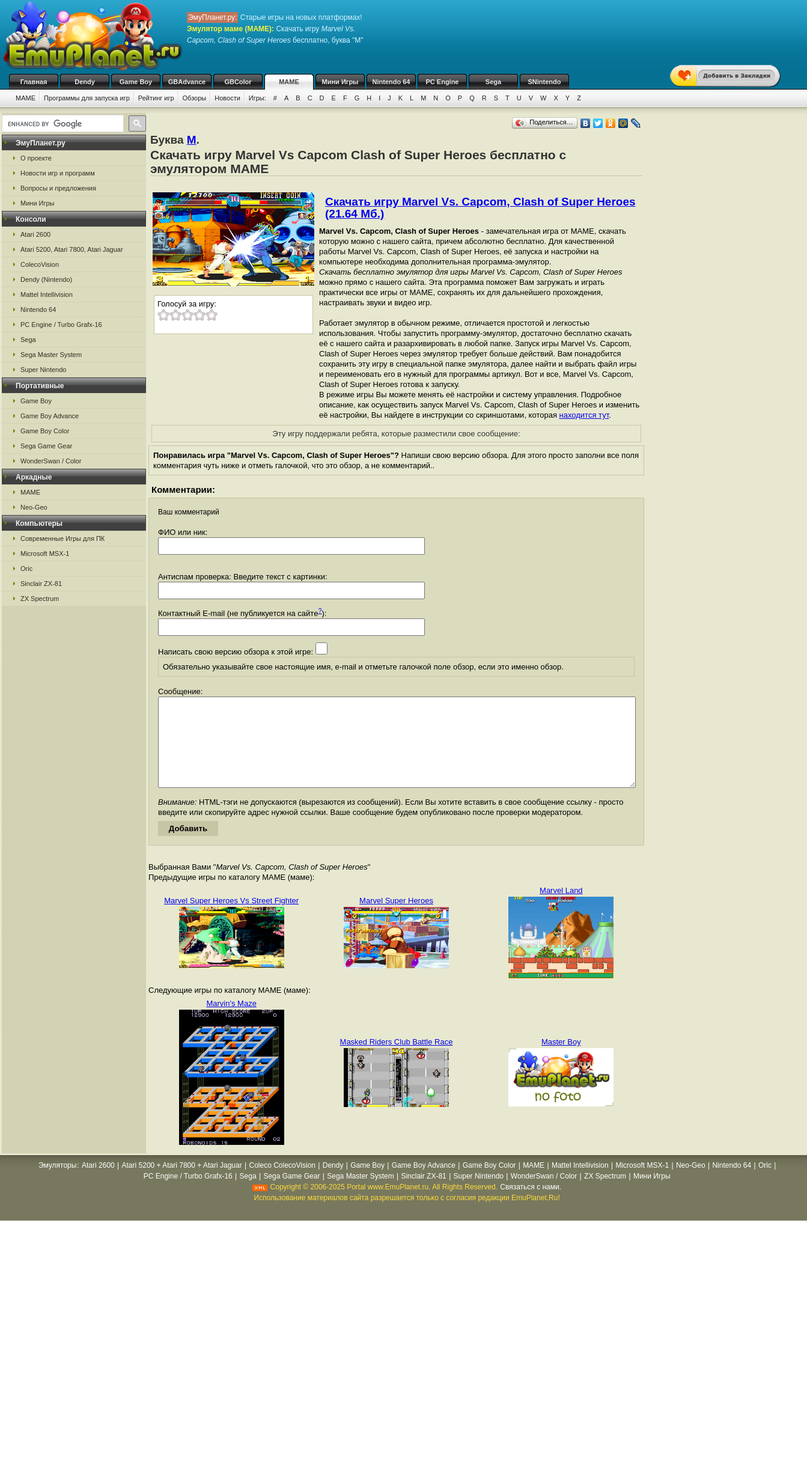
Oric (26, 568)
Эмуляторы (57, 1183)
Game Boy (136, 81)
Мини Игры (340, 81)
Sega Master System (51, 354)
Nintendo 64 (391, 81)
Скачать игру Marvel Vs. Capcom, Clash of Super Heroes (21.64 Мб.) (480, 207)
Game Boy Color (44, 431)
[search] (61, 123)
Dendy (85, 81)
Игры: (257, 98)
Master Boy (561, 1059)
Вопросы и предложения (58, 188)
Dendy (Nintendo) (46, 279)
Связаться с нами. (530, 1205)
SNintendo (544, 81)
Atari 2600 (35, 234)
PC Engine (441, 81)
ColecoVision (39, 264)
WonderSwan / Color (50, 461)
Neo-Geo (33, 507)
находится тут (584, 414)
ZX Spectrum (39, 598)
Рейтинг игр (156, 98)
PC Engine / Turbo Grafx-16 (61, 324)
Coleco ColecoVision (282, 1183)
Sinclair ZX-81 (41, 583)
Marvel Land (561, 908)
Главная (33, 81)
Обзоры (195, 98)
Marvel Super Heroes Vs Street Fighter (231, 918)
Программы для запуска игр (87, 98)
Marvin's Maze (231, 1021)
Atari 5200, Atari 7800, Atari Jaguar (71, 249)
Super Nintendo (43, 369)
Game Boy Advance (49, 415)
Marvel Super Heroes (396, 918)
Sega (493, 81)
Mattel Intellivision (46, 294)
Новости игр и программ (57, 173)
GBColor (237, 81)
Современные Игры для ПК (62, 538)
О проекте (36, 158)
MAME (289, 81)
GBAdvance (187, 81)
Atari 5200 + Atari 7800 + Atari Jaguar (182, 1183)
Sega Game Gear (46, 446)
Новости (227, 98)
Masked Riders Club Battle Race (396, 1059)
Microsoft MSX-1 (44, 553)
